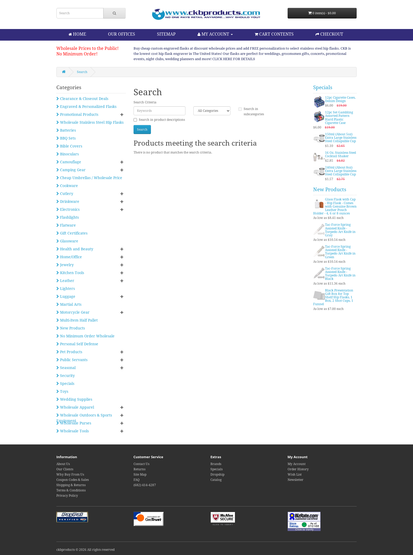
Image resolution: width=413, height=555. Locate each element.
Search (82, 72)
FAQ (137, 480)
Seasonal (66, 368)
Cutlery (64, 194)
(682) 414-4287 (145, 485)
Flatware (66, 225)
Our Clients (64, 469)
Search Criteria (145, 102)
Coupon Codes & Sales (72, 480)
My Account (297, 464)
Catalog (216, 480)
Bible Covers (69, 146)
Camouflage (68, 162)
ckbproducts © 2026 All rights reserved (85, 550)
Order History (298, 469)
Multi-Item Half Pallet (77, 320)
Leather (65, 281)
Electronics (68, 209)
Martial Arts (68, 304)
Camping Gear (71, 170)
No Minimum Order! (76, 53)
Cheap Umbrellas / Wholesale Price (89, 178)
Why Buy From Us (70, 474)
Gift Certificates (71, 233)
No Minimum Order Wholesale (85, 336)
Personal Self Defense (77, 344)
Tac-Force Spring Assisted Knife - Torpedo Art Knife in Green (340, 252)
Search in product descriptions (159, 120)
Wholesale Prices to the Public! (87, 48)
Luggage (65, 296)
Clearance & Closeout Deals (82, 99)
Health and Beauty (74, 249)
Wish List (295, 474)
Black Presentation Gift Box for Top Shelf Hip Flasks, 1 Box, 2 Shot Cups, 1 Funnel (333, 297)
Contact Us (141, 464)
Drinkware (67, 201)
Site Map (140, 474)
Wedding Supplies (74, 399)
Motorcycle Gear (73, 312)
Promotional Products (77, 114)
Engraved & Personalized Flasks (86, 106)
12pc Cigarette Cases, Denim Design (340, 99)
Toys (62, 391)
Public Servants (71, 360)
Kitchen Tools (70, 273)
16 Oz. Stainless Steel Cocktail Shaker (340, 154)
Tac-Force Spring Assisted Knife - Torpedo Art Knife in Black (340, 274)
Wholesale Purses (73, 423)
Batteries (66, 130)
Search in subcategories (251, 111)
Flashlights (67, 217)
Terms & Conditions (71, 490)
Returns (139, 469)
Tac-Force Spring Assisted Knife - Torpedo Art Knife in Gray (340, 230)
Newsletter (295, 480)
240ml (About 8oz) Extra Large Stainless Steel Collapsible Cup (340, 171)
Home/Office (69, 257)
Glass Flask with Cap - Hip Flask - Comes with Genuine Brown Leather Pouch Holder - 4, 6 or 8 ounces (335, 206)
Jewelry (65, 265)
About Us (63, 464)
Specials (65, 383)
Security (65, 376)
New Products (70, 328)
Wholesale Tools (72, 431)
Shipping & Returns (71, 485)
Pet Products (69, 352)
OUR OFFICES (121, 34)
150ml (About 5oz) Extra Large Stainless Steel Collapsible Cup (340, 137)
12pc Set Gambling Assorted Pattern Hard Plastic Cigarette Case (339, 118)
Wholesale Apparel (75, 407)
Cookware (67, 186)
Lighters (65, 288)
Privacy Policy (67, 495)
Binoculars (67, 154)
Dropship (217, 474)
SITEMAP (166, 34)
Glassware (67, 241)
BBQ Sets (66, 138)
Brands (215, 464)
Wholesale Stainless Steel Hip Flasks (90, 122)
